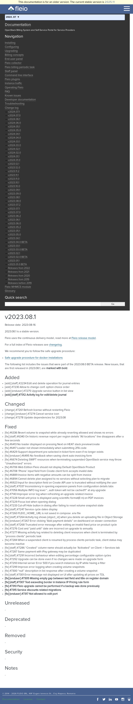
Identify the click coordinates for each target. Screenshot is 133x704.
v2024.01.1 (13, 156)
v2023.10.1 (13, 182)
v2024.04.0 (14, 138)
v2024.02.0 (14, 153)
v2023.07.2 (14, 205)
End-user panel (14, 59)
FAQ (7, 91)
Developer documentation (20, 99)
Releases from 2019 (18, 279)
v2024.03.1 (14, 141)
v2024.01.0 (14, 160)
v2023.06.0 (14, 223)
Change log (12, 108)
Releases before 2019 (20, 283)
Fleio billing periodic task (20, 67)
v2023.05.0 (14, 234)
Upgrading (11, 51)
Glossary (10, 291)
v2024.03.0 (14, 145)
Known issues (13, 95)
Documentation (18, 25)
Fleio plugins (12, 79)
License (28, 699)
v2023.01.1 (13, 260)
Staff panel (11, 71)
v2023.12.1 (13, 164)
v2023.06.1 (14, 220)
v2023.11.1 (13, 175)
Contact (41, 699)
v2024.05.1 (14, 126)
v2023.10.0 (14, 186)
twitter (104, 699)
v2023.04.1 (14, 238)
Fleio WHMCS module (18, 287)
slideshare (129, 699)
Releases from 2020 (19, 275)
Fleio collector (13, 63)
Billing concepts (14, 55)
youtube (116, 699)
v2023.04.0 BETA (17, 242)
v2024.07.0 (14, 115)
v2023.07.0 (14, 212)
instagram (122, 699)
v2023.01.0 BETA (17, 264)
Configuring (12, 47)
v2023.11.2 (13, 171)
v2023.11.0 (13, 179)
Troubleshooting (15, 103)
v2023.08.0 (14, 201)
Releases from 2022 (19, 268)
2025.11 (110, 2)
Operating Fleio (14, 87)
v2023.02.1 (14, 253)
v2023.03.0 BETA (17, 249)
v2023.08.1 (14, 197)
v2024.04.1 (14, 134)
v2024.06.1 (14, 119)
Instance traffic (13, 83)
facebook (97, 699)
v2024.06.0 (14, 123)
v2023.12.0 (14, 167)
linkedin (110, 699)
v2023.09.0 (14, 193)
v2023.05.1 (14, 231)
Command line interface (19, 75)
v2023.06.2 (14, 216)
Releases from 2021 (18, 272)
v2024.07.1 (14, 112)
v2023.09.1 (14, 190)
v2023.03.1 (14, 246)
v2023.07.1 (14, 208)
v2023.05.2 (14, 227)
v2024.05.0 (14, 130)
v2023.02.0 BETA (17, 257)
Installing (10, 43)
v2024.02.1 (14, 149)
